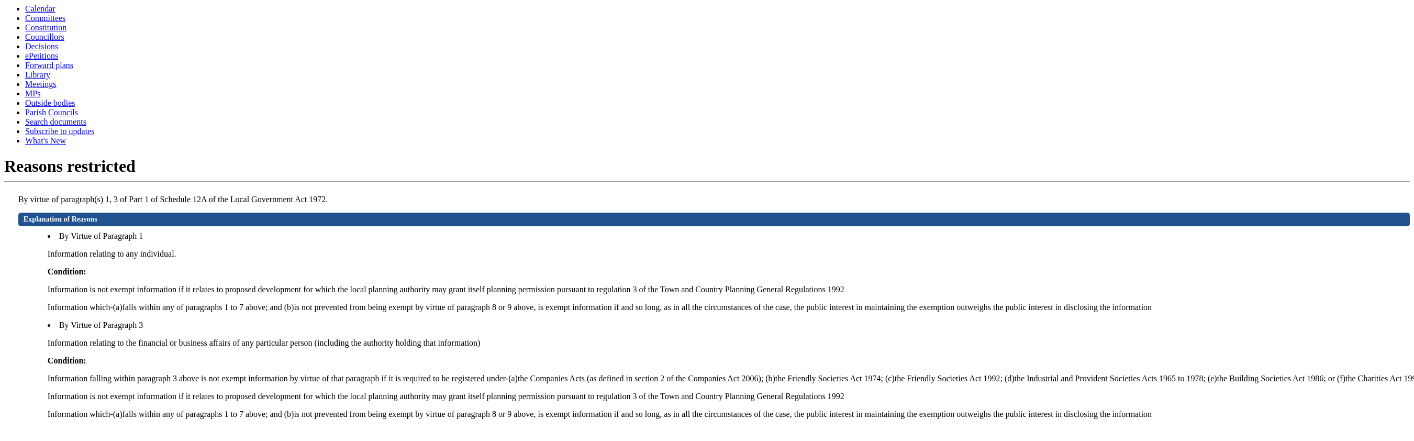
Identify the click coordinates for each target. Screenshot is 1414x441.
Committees (45, 18)
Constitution (45, 27)
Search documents (55, 121)
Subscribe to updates (59, 131)
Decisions (41, 46)
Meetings (41, 84)
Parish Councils (51, 112)
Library (37, 74)
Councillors (44, 36)
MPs (32, 93)
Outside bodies (50, 102)
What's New (45, 140)
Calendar (40, 8)
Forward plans (49, 65)
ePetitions (41, 55)
